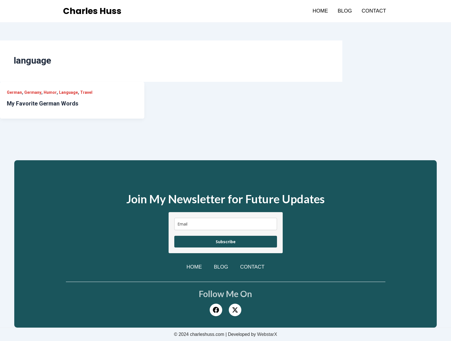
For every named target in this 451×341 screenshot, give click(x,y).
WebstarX (267, 334)
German (14, 92)
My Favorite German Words (42, 103)
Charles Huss (92, 11)
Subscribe (226, 241)
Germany (32, 92)
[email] (225, 224)
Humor (50, 92)
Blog (345, 11)
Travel (86, 92)
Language (68, 92)
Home (320, 11)
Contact (374, 11)
